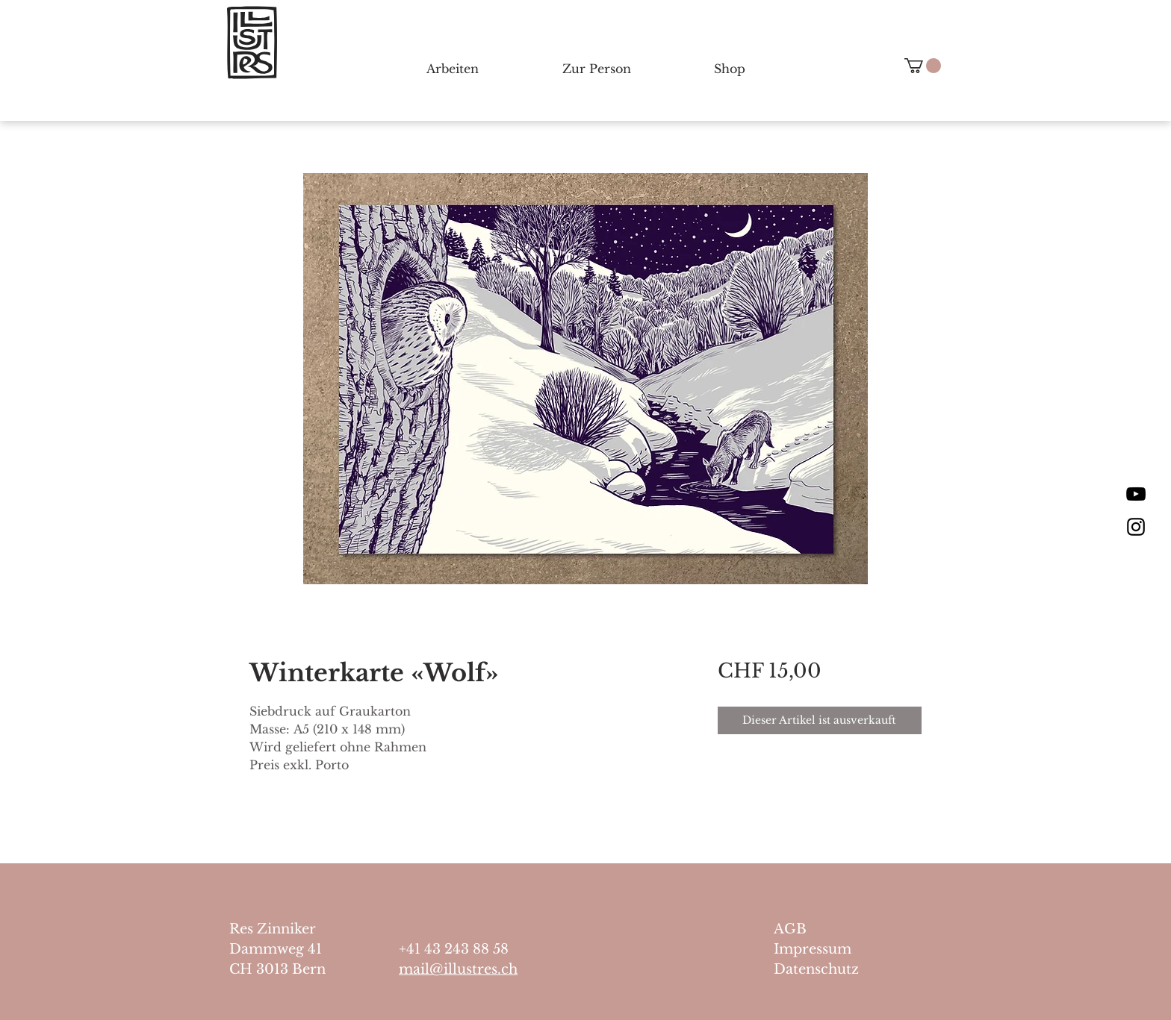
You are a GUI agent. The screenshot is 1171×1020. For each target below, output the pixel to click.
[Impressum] (835, 949)
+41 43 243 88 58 (454, 949)
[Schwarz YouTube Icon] (1136, 494)
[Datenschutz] (835, 969)
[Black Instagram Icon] (1136, 527)
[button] (922, 65)
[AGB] (835, 929)
